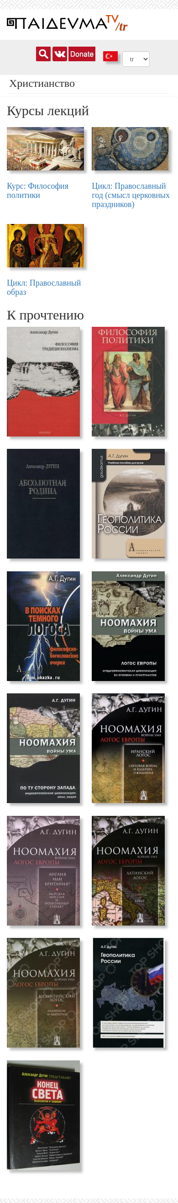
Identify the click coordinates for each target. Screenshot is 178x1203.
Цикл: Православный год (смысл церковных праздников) (131, 195)
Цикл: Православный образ (44, 287)
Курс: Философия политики (37, 190)
